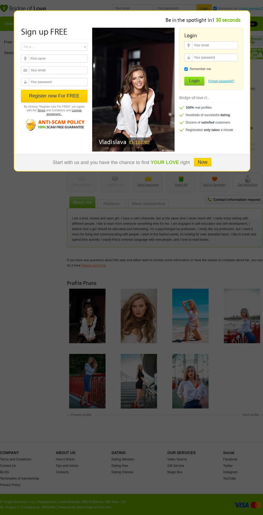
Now (202, 162)
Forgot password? (221, 81)
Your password (25, 82)
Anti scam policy (54, 124)
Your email (25, 58)
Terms (41, 110)
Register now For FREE (54, 96)
